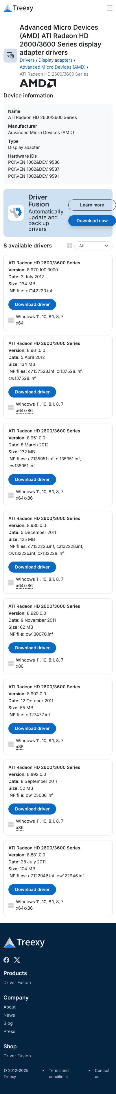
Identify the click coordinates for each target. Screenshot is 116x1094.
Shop (10, 1046)
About (9, 1007)
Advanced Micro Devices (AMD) (53, 67)
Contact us (102, 1073)
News (9, 1015)
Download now (92, 220)
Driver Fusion (17, 982)
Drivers (27, 60)
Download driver (32, 304)
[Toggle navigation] (110, 8)
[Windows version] (93, 245)
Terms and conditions (59, 1073)
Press (9, 1031)
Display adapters (55, 60)
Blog (8, 1023)
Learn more (92, 205)
